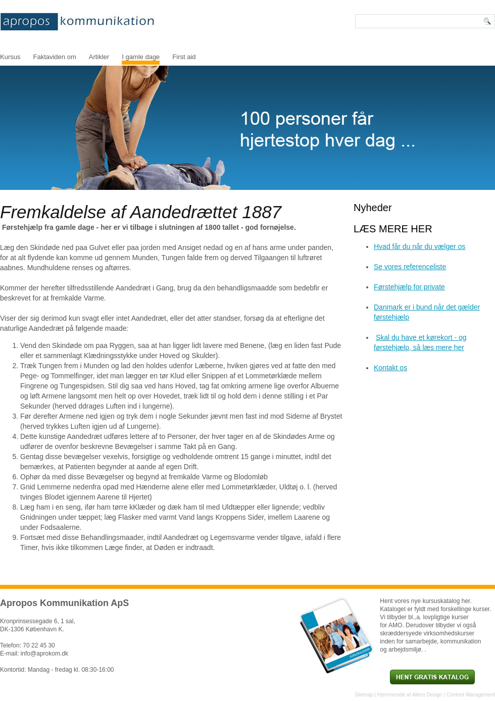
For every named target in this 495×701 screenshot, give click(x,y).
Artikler (99, 57)
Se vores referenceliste (410, 267)
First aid (183, 57)
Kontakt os (390, 368)
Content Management (471, 694)
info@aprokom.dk (44, 653)
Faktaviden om (54, 57)
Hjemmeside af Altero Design (409, 694)
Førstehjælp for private (409, 287)
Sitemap (364, 694)
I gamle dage (141, 57)
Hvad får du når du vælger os (419, 246)
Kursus (10, 57)
